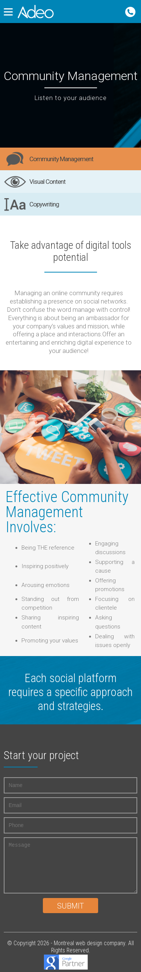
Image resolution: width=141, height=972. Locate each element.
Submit (70, 906)
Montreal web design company (89, 943)
